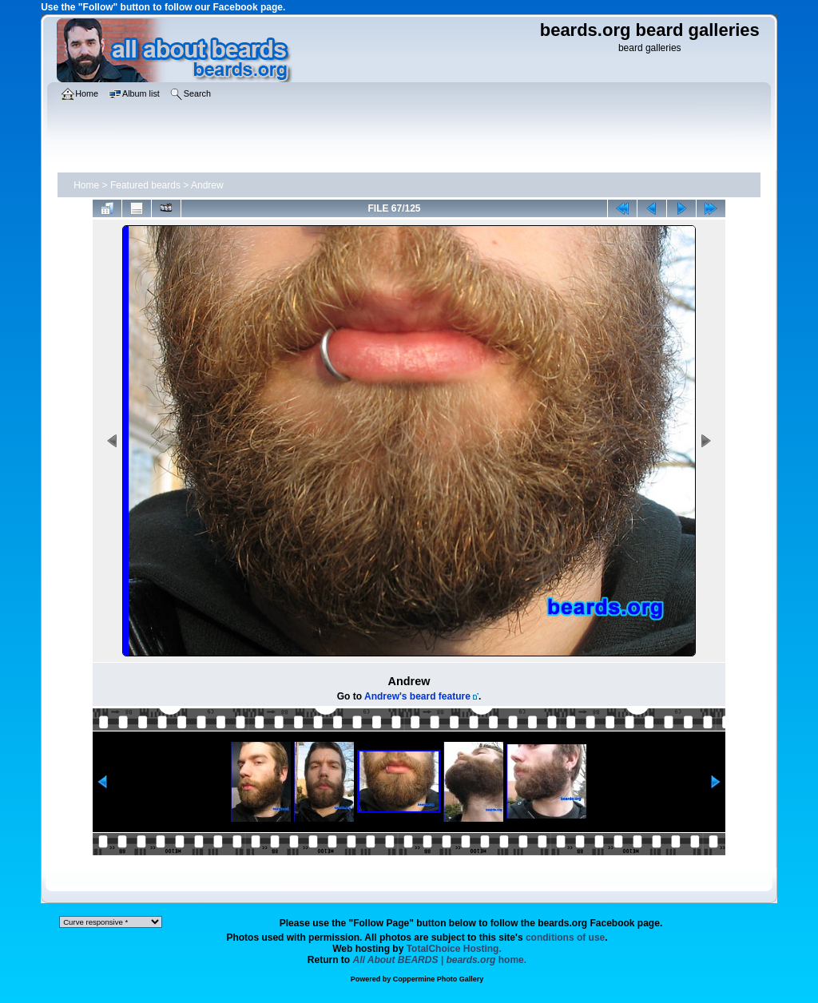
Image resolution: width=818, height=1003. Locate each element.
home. (440, 959)
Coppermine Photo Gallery (438, 979)
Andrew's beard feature (417, 696)
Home (86, 185)
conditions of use (565, 937)
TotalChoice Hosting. (454, 948)
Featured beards (145, 185)
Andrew (207, 185)
